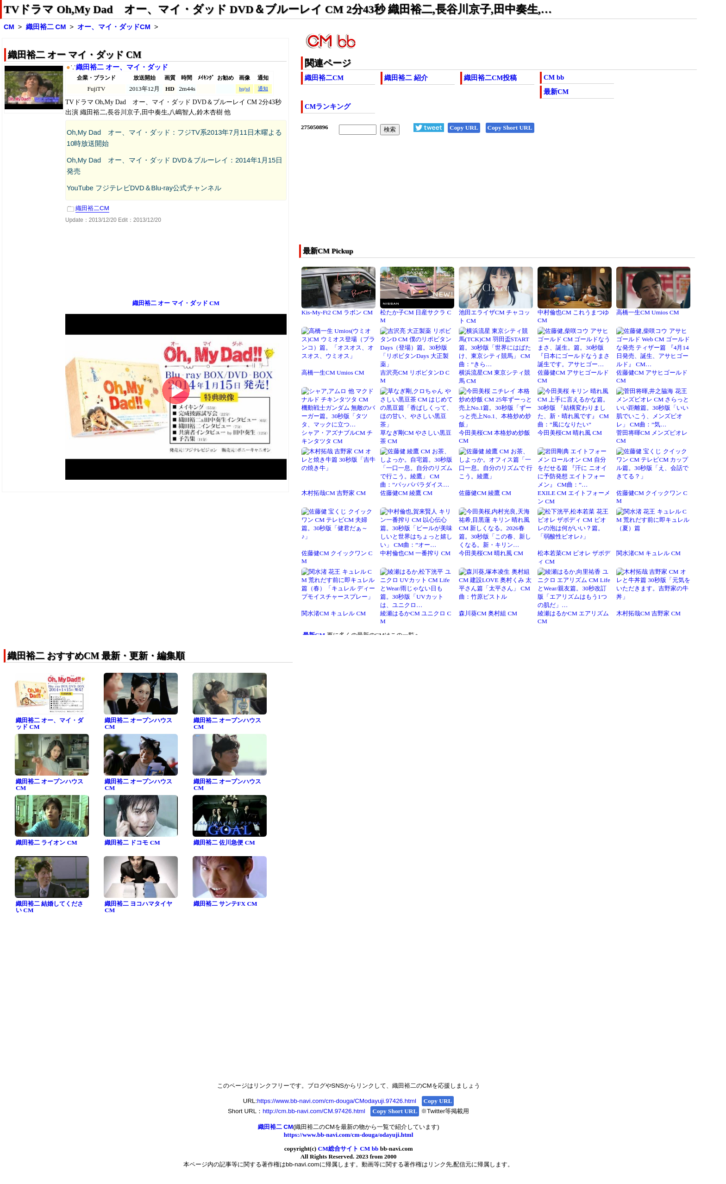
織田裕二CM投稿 (490, 77)
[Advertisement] (459, 196)
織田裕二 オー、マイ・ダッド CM (49, 724)
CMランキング (327, 106)
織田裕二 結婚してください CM (49, 907)
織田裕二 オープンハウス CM (138, 724)
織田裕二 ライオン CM (46, 842)
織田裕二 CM (46, 27)
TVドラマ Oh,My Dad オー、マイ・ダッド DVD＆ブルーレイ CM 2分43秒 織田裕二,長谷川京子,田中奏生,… (278, 9)
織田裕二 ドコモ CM (132, 842)
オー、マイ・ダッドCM (113, 27)
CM (9, 27)
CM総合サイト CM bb (348, 1148)
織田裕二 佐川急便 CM (224, 842)
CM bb (554, 77)
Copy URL (464, 127)
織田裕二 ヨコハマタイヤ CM (138, 907)
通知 (263, 88)
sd (247, 88)
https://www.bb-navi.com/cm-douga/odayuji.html (348, 1134)
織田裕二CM (324, 77)
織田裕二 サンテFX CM (225, 903)
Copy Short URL (510, 127)
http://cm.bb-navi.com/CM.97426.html (314, 1111)
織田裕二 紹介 (406, 77)
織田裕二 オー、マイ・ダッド (122, 67)
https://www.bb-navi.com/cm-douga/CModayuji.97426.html (336, 1100)
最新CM (556, 91)
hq (241, 88)
